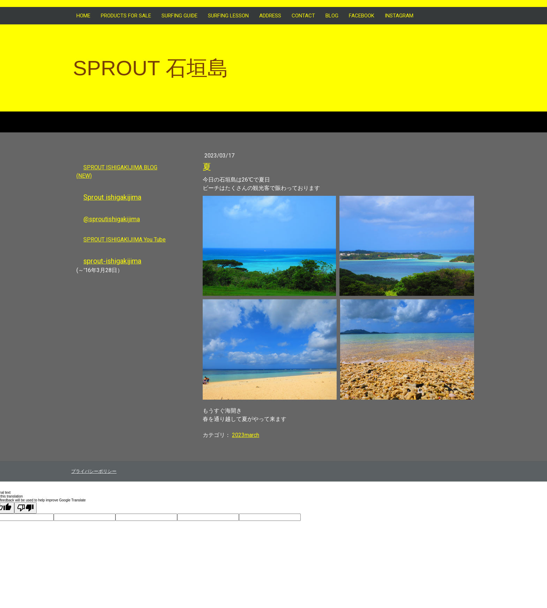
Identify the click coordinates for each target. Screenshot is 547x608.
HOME (83, 16)
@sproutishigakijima (111, 219)
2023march (245, 435)
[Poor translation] (25, 508)
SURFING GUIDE (179, 16)
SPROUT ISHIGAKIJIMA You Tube (124, 239)
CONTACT (303, 16)
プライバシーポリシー (94, 471)
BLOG (331, 16)
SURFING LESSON (228, 16)
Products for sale (126, 16)
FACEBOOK (361, 16)
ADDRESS (270, 16)
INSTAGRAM (399, 16)
